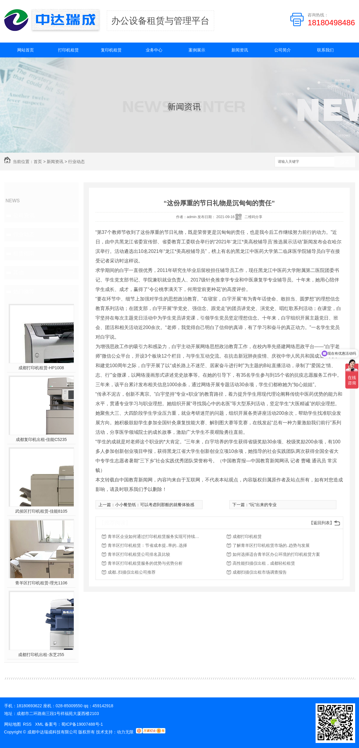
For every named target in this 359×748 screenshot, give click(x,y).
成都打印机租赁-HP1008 (41, 367)
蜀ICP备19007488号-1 (82, 724)
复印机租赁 (111, 50)
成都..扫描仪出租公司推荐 (132, 572)
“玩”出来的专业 (263, 504)
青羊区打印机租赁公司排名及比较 (139, 554)
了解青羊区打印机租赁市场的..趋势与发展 (271, 545)
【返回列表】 (321, 522)
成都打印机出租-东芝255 (41, 654)
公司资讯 (24, 215)
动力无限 (125, 732)
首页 (38, 161)
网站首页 (25, 50)
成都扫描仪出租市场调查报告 (260, 572)
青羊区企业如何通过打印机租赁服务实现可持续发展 (155, 536)
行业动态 (76, 161)
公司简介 (282, 50)
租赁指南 (24, 253)
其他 (18, 273)
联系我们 (325, 50)
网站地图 (12, 724)
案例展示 (197, 50)
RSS (28, 724)
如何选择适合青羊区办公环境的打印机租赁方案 (276, 554)
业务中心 (154, 50)
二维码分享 (253, 217)
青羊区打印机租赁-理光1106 (41, 582)
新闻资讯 (239, 50)
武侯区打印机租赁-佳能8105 (41, 511)
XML (40, 724)
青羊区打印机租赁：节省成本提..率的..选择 (147, 545)
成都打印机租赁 (247, 536)
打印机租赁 (68, 50)
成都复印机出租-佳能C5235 (41, 439)
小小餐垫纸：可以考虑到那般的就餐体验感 (154, 504)
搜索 (344, 162)
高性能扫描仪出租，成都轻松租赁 (264, 563)
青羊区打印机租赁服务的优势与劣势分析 (145, 563)
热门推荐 (24, 292)
